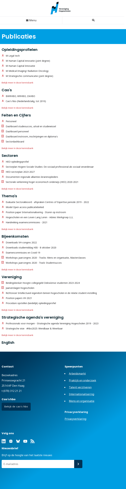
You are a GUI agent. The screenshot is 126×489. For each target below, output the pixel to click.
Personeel (11, 121)
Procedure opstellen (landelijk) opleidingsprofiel (31, 303)
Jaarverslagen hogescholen (20, 287)
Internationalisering (81, 394)
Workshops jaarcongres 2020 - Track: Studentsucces (34, 262)
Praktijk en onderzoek (82, 380)
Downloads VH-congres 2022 (21, 242)
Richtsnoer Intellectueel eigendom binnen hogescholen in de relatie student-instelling (51, 293)
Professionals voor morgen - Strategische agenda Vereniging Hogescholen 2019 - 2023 (52, 323)
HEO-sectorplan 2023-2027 (20, 171)
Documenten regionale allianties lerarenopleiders (32, 176)
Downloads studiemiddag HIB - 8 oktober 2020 (31, 247)
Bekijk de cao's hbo (16, 406)
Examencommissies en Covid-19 (23, 252)
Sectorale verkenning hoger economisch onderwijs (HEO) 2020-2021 (42, 181)
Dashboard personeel (17, 131)
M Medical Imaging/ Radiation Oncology (27, 70)
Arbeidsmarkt (77, 373)
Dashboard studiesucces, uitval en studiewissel (31, 126)
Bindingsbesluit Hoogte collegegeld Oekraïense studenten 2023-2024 (43, 282)
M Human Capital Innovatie (20, 65)
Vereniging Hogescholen (62, 8)
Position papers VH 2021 (19, 298)
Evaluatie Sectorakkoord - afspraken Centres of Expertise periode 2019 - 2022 (47, 202)
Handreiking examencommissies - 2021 (26, 222)
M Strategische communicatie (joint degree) (29, 76)
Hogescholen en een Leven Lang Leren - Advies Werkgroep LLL (39, 217)
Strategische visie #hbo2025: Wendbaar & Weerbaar (35, 328)
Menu (31, 20)
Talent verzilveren (80, 387)
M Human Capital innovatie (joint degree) (28, 60)
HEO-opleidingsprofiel (17, 161)
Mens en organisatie (81, 401)
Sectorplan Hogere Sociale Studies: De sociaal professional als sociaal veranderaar (50, 166)
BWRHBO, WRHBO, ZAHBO (20, 96)
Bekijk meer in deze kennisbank (17, 82)
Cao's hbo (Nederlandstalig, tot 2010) (26, 101)
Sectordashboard (15, 141)
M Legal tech (13, 55)
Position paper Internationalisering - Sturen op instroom (36, 212)
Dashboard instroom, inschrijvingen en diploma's (32, 136)
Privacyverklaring (75, 419)
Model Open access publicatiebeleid (25, 207)
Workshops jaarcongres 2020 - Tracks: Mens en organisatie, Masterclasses (46, 257)
